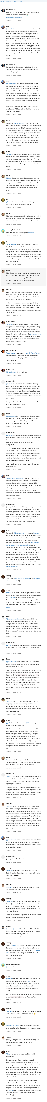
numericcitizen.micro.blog (14, 17)
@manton (31, 232)
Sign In (2, 1)
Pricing (15, 1)
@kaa (8, 607)
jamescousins (10, 381)
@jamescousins (11, 416)
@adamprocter (10, 353)
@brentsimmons (35, 334)
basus (8, 151)
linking (11, 1090)
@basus (8, 178)
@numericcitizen (11, 29)
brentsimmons (11, 350)
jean (7, 26)
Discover (8, 1)
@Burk (28, 723)
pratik (8, 120)
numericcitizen (11, 9)
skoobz (8, 926)
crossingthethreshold (13, 230)
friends (14, 562)
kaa (7, 199)
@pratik (8, 154)
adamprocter (10, 321)
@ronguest (9, 566)
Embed (19, 20)
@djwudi (8, 645)
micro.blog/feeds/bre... (32, 353)
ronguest (9, 289)
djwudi (8, 616)
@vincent (12, 597)
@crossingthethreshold (22, 578)
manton (8, 270)
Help (20, 1)
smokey (8, 530)
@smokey (9, 701)
